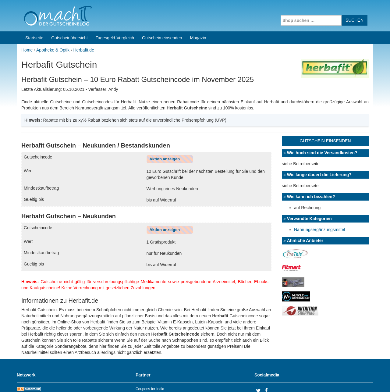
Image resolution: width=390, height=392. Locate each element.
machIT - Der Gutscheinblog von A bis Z (69, 379)
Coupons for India (150, 353)
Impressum (335, 379)
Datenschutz (361, 379)
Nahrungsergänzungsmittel (319, 193)
